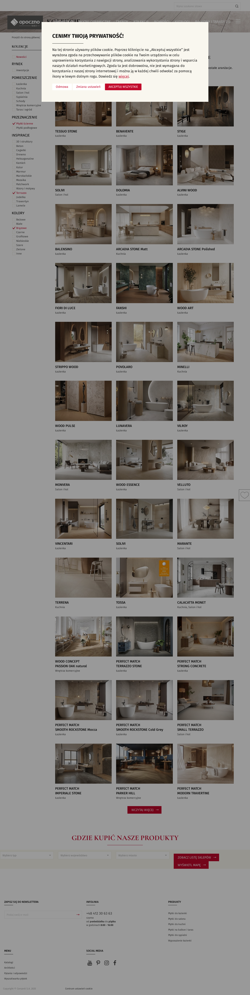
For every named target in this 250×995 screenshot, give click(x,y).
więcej (124, 76)
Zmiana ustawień (88, 86)
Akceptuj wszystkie (123, 86)
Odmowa (62, 86)
